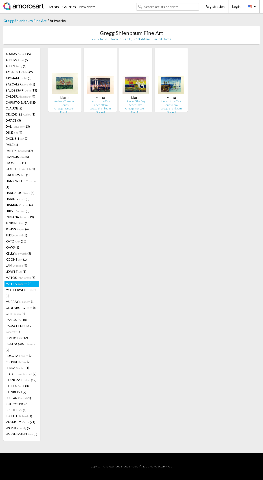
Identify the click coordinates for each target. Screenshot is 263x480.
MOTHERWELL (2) (21, 293)
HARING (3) (17, 199)
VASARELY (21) (20, 422)
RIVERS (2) (17, 338)
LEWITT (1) (16, 271)
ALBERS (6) (17, 60)
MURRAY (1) (20, 301)
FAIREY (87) (19, 151)
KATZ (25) (16, 241)
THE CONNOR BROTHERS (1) (16, 407)
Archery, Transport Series (65, 103)
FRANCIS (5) (17, 157)
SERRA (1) (17, 368)
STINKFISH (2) (16, 392)
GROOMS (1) (18, 175)
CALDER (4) (20, 96)
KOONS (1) (16, 259)
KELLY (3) (18, 253)
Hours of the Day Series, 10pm (100, 103)
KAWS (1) (12, 247)
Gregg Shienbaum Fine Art (25, 20)
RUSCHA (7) (19, 356)
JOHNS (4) (17, 229)
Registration (215, 6)
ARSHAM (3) (18, 78)
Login (236, 6)
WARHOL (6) (18, 428)
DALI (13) (18, 126)
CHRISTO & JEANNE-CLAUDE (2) (21, 105)
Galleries (69, 7)
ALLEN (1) (16, 66)
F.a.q (169, 466)
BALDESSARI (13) (21, 90)
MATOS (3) (20, 277)
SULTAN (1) (18, 398)
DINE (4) (14, 132)
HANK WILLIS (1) (21, 184)
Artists (53, 7)
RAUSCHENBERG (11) (18, 329)
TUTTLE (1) (19, 416)
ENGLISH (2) (17, 138)
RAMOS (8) (16, 320)
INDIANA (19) (20, 217)
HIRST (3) (17, 211)
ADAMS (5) (18, 54)
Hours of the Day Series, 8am (171, 103)
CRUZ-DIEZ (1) (20, 114)
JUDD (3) (16, 235)
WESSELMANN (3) (21, 434)
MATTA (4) (18, 284)
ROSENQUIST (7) (20, 347)
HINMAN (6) (19, 205)
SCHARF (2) (18, 362)
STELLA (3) (17, 386)
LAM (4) (16, 265)
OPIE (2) (15, 314)
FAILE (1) (12, 144)
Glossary (160, 466)
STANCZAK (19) (21, 380)
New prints (87, 7)
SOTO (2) (21, 374)
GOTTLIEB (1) (20, 169)
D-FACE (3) (13, 120)
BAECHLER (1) (20, 84)
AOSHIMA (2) (19, 72)
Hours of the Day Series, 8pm (135, 103)
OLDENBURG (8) (21, 308)
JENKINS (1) (17, 223)
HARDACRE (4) (20, 193)
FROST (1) (16, 163)
